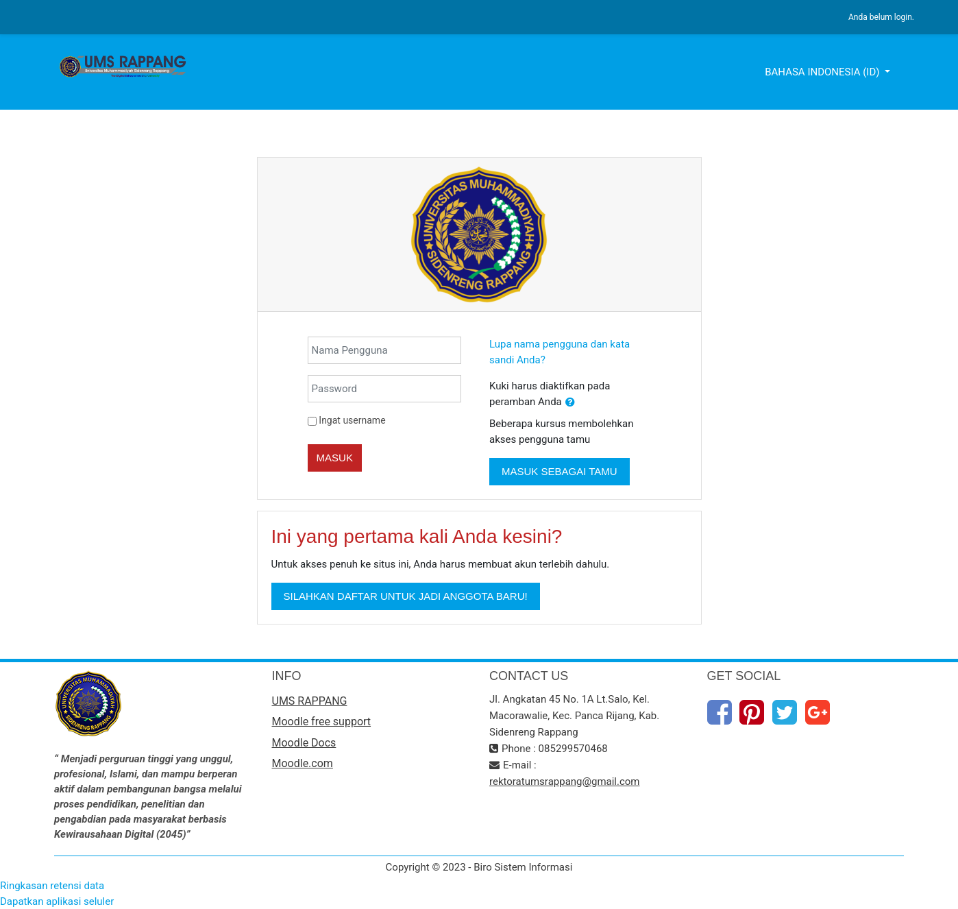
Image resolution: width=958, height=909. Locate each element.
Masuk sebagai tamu (559, 471)
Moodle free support (321, 721)
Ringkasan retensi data (52, 886)
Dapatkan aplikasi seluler (57, 901)
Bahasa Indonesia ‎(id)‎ (823, 72)
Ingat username (352, 420)
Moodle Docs (304, 742)
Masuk (335, 457)
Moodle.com (302, 763)
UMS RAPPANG (309, 700)
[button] (570, 402)
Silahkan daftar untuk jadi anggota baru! (406, 596)
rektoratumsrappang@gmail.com (564, 781)
